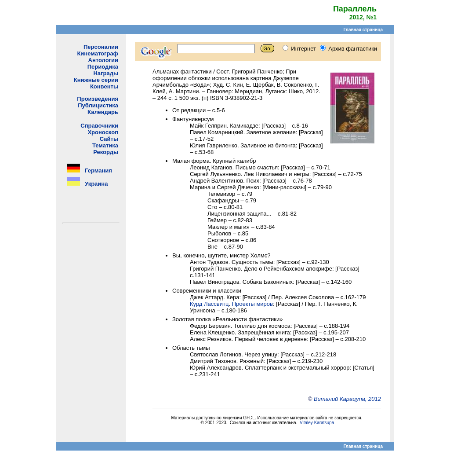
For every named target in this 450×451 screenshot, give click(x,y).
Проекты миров (252, 304)
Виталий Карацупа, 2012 (347, 399)
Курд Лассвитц (209, 304)
